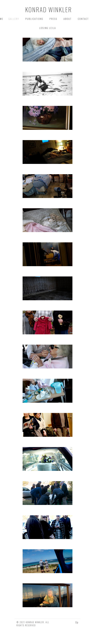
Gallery (14, 19)
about (68, 19)
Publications (34, 19)
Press (53, 19)
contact (83, 19)
